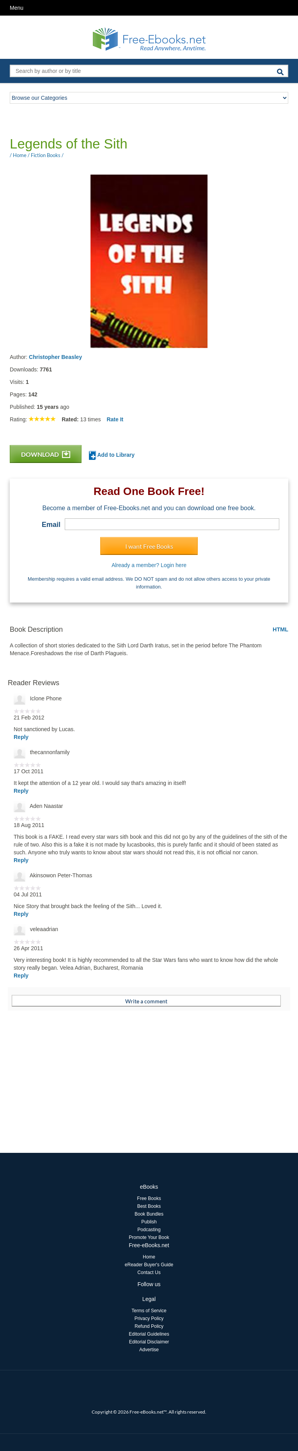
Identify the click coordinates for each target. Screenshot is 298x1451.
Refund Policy (149, 1326)
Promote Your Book (149, 1237)
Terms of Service (148, 1310)
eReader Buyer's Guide (149, 1264)
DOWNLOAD (45, 454)
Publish (148, 1222)
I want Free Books (149, 546)
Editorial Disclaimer (149, 1342)
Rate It (114, 419)
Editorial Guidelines (149, 1334)
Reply (21, 737)
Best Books (149, 1206)
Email (51, 524)
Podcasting (148, 1229)
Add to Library (112, 455)
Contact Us (148, 1272)
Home (149, 1257)
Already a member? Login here (149, 565)
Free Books (149, 1198)
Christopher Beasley (55, 357)
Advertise (149, 1349)
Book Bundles (149, 1214)
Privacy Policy (149, 1318)
